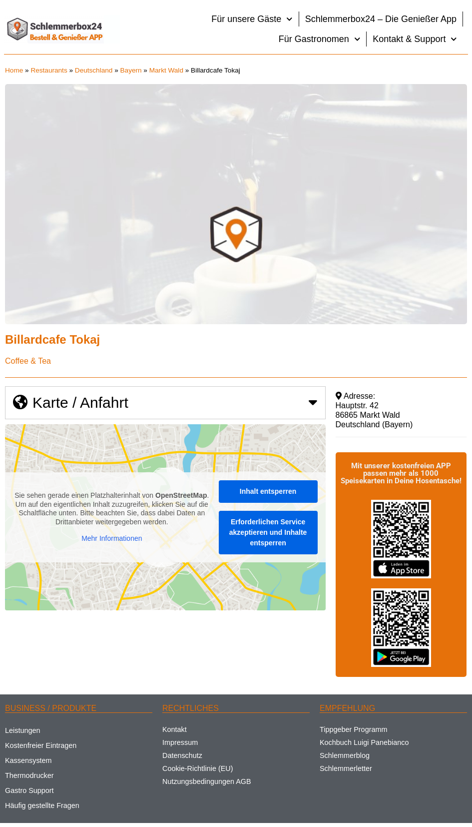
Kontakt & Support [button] (415, 39)
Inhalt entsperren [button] (268, 491)
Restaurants (48, 70)
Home (14, 70)
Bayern (131, 70)
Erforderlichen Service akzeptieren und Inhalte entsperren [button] (268, 532)
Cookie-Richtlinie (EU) (197, 768)
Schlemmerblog (345, 755)
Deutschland (94, 70)
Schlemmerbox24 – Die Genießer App (381, 19)
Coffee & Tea (28, 361)
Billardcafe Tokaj (52, 339)
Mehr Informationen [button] (111, 539)
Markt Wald (166, 70)
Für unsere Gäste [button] (252, 19)
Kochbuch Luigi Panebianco (364, 742)
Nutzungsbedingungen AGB (206, 781)
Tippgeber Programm (353, 729)
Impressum (180, 742)
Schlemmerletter (346, 768)
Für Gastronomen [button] (320, 39)
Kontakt (174, 729)
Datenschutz (182, 755)
